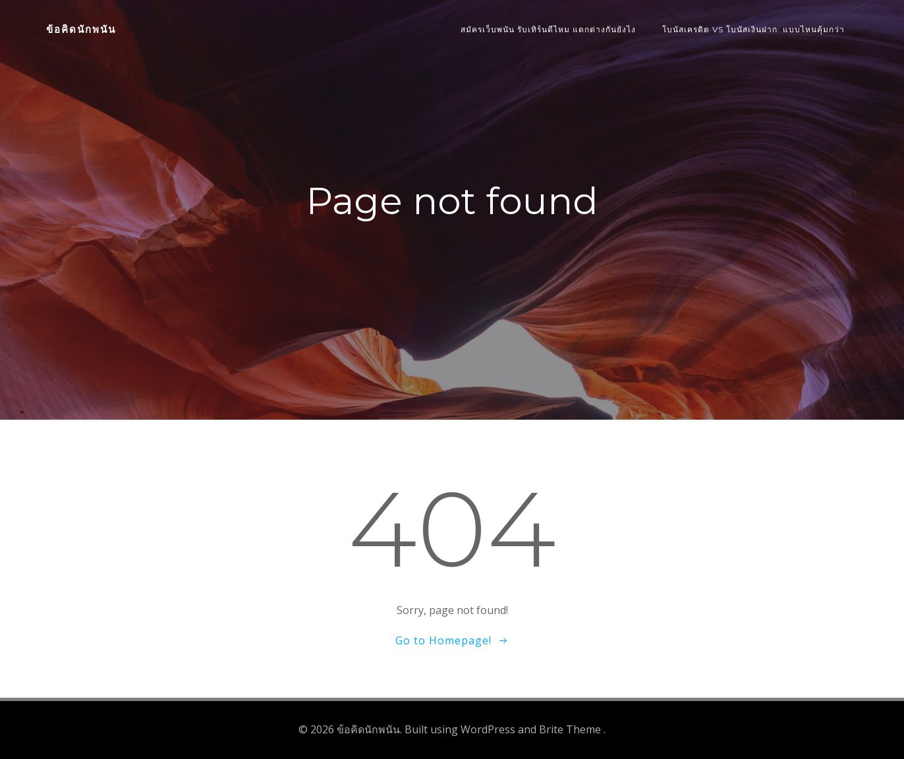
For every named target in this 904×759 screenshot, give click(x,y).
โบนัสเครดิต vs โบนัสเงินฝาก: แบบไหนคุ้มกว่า (753, 29)
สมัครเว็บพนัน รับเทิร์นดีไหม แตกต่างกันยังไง (548, 29)
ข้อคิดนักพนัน (81, 29)
